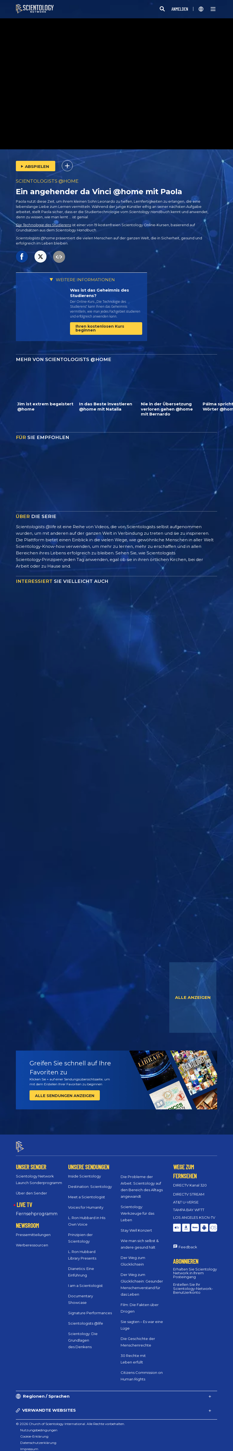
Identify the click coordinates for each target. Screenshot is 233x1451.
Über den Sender (31, 1188)
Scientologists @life (85, 1318)
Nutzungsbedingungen (38, 1425)
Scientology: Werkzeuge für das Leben (137, 1208)
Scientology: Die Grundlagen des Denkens (83, 1335)
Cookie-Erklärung (34, 1431)
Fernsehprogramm (36, 1208)
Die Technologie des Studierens (43, 225)
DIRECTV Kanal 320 (190, 1180)
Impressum (29, 1444)
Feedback (188, 1242)
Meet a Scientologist (86, 1192)
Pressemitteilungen (33, 1230)
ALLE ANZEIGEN (193, 997)
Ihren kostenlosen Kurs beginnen (99, 328)
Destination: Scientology (90, 1182)
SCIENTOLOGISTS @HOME (47, 181)
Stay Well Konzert (136, 1225)
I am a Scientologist (85, 1281)
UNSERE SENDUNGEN (88, 1162)
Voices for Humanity (85, 1202)
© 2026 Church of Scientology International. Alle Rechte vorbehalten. (70, 1419)
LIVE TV (24, 1199)
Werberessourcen (32, 1240)
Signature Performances (90, 1308)
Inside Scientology (84, 1171)
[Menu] (213, 9)
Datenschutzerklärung (38, 1438)
